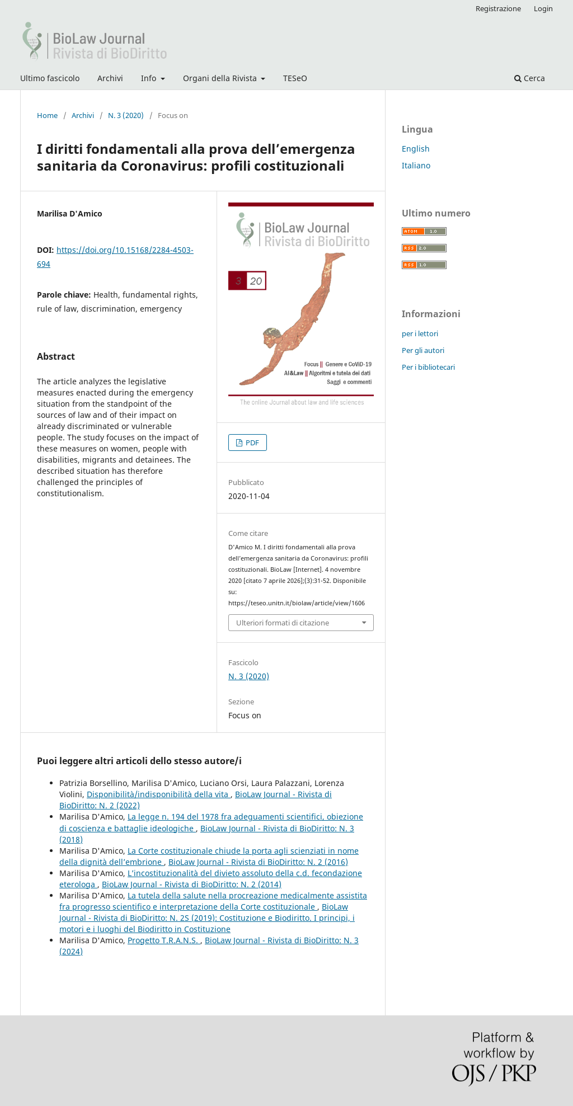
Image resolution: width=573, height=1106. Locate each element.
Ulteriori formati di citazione (282, 623)
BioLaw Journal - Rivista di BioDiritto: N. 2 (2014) (191, 884)
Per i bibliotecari (428, 367)
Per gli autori (423, 350)
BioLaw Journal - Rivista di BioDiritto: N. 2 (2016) (258, 861)
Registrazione (498, 8)
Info (149, 78)
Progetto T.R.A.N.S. (164, 940)
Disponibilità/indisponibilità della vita (159, 794)
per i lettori (420, 333)
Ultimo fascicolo (49, 78)
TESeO (295, 78)
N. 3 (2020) (126, 115)
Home (47, 115)
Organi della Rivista (221, 78)
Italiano (416, 165)
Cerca (529, 78)
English (416, 148)
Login (543, 8)
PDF (251, 442)
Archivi (110, 78)
